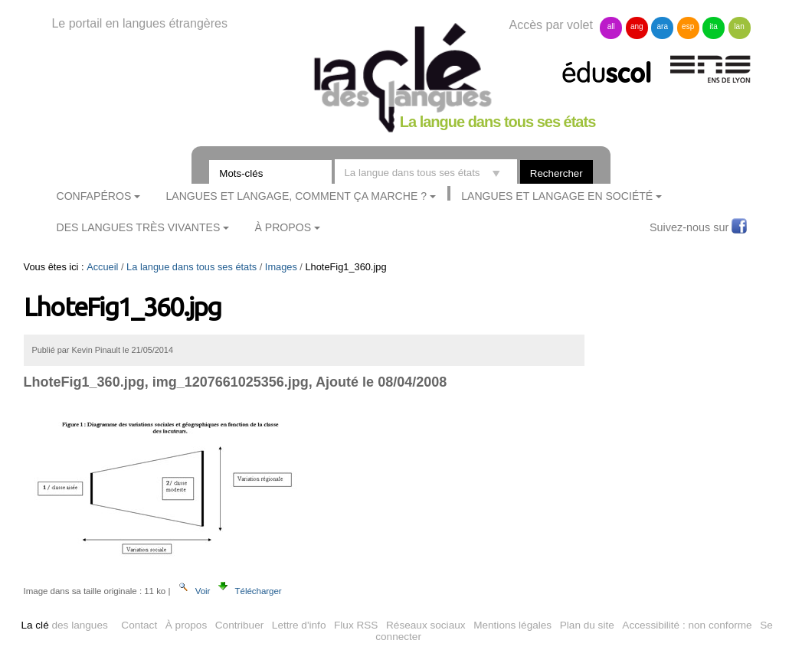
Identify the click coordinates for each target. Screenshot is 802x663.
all (611, 26)
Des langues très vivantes (139, 227)
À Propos (283, 227)
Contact (139, 625)
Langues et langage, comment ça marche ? (296, 196)
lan (739, 26)
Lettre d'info (299, 625)
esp (688, 26)
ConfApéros (94, 196)
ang (636, 26)
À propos (186, 625)
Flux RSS (356, 625)
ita (713, 26)
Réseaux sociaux (426, 625)
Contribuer (239, 625)
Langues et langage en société (557, 196)
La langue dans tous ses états (191, 267)
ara (661, 26)
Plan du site (587, 625)
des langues (64, 625)
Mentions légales (512, 625)
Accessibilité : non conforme (686, 625)
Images (281, 267)
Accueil (102, 267)
